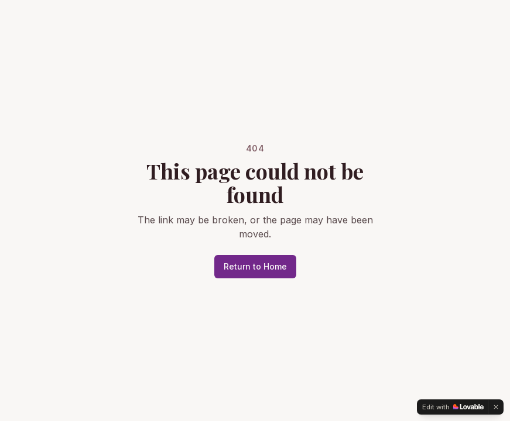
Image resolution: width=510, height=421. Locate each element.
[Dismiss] (496, 407)
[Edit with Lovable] (452, 407)
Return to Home (255, 266)
